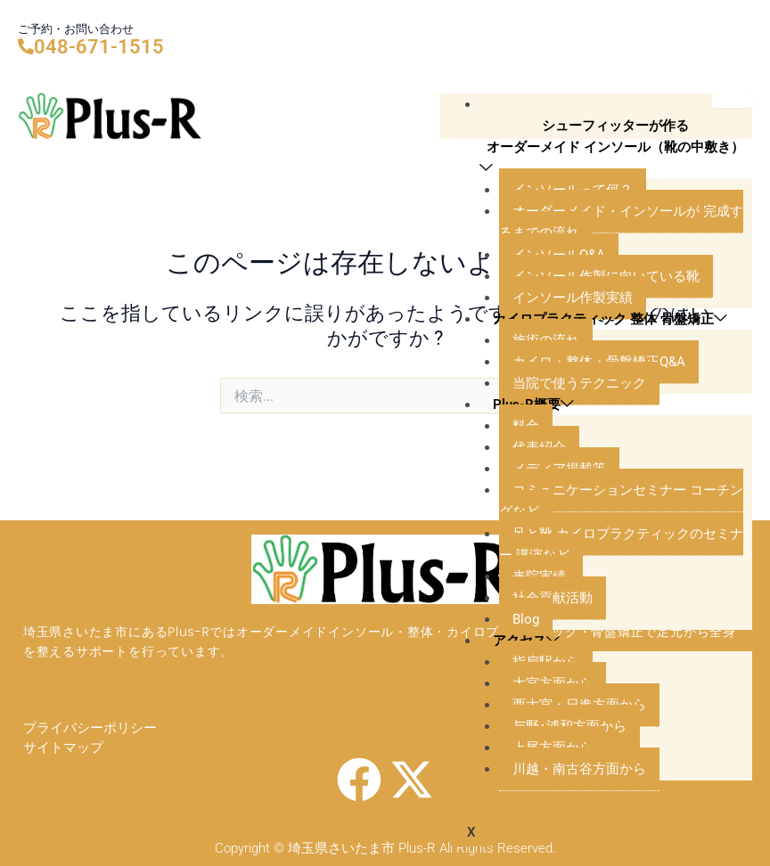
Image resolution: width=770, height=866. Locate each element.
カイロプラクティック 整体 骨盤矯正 (610, 318)
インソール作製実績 (572, 298)
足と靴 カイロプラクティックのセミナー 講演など (621, 544)
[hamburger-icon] (732, 101)
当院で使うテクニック (579, 383)
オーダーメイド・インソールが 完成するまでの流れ (621, 222)
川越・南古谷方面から (579, 769)
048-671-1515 (99, 47)
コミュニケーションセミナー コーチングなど (621, 500)
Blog (525, 619)
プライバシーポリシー (90, 729)
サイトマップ (63, 747)
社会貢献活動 (552, 598)
